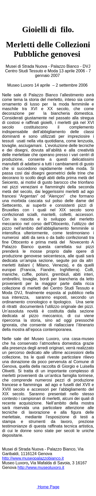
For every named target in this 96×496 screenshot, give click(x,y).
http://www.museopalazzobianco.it (33, 458)
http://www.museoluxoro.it (41, 467)
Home (48, 487)
